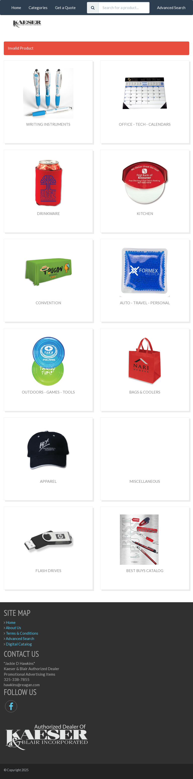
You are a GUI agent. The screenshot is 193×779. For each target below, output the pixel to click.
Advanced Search (171, 7)
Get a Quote (65, 7)
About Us (13, 627)
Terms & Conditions (22, 633)
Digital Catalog (19, 644)
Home (16, 7)
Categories (38, 7)
